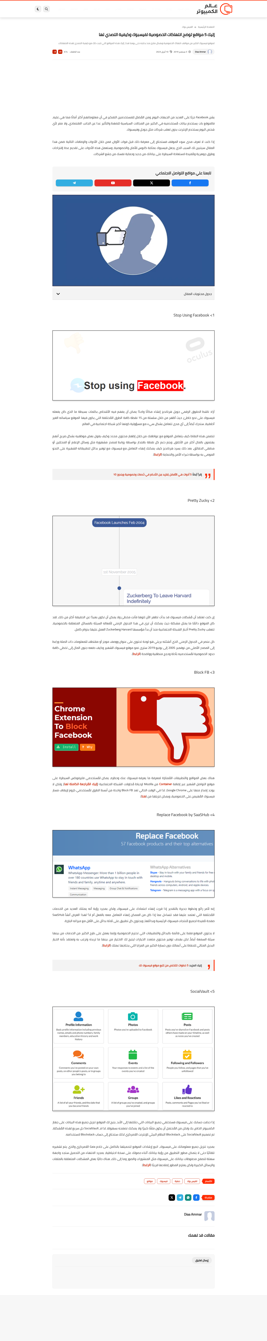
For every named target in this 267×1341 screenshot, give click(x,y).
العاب (107, 9)
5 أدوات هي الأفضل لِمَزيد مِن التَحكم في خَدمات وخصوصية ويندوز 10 (152, 474)
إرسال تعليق (201, 1260)
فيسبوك (142, 9)
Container (165, 784)
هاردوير (61, 9)
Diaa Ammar (200, 52)
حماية (177, 1181)
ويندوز (169, 9)
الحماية (130, 9)
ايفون (85, 9)
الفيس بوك (187, 27)
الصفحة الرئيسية (206, 27)
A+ (60, 52)
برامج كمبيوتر (183, 9)
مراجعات (74, 9)
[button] (196, 1197)
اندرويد (96, 9)
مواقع (150, 1181)
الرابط (157, 454)
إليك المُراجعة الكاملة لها (80, 784)
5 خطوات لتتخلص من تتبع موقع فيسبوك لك (163, 965)
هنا (144, 796)
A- (54, 52)
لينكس (118, 9)
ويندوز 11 (156, 9)
